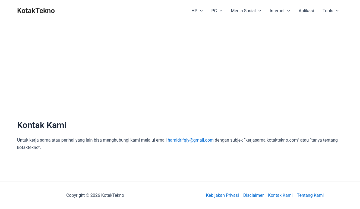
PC (216, 11)
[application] (200, 11)
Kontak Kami (280, 195)
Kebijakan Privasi (222, 195)
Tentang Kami (310, 195)
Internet (280, 11)
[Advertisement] (180, 79)
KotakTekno (36, 11)
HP (197, 11)
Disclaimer (253, 195)
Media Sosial (246, 11)
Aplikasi (306, 10)
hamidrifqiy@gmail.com (191, 140)
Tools (331, 11)
